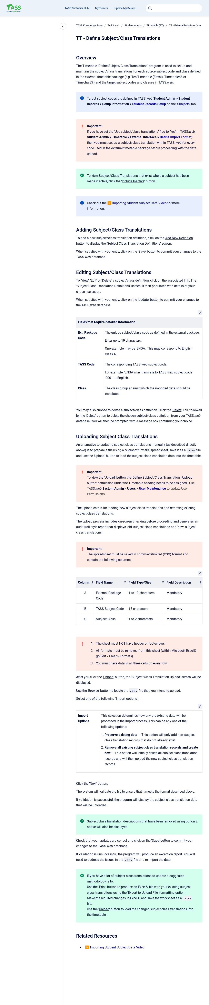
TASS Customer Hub (77, 8)
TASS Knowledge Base (89, 25)
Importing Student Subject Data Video (139, 203)
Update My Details (125, 8)
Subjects (183, 104)
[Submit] (150, 8)
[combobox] (174, 8)
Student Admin (133, 25)
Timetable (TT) (155, 25)
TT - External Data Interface (185, 25)
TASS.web (113, 25)
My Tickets (101, 8)
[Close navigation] (63, 26)
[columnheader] (85, 582)
